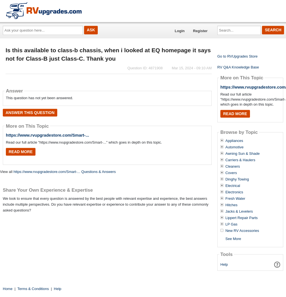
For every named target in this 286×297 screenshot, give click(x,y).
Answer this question (30, 112)
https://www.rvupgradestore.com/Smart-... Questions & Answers (64, 172)
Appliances (234, 141)
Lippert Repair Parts (241, 218)
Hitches (231, 205)
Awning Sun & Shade (242, 154)
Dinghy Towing (237, 179)
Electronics (234, 192)
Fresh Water (235, 199)
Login (180, 31)
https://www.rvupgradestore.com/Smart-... (47, 135)
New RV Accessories (242, 231)
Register (200, 31)
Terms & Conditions (33, 289)
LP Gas (231, 224)
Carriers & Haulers (240, 160)
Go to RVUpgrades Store (237, 56)
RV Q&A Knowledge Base (238, 67)
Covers (231, 173)
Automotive (234, 147)
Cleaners (232, 166)
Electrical (232, 186)
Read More (21, 151)
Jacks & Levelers (239, 211)
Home (8, 289)
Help (224, 264)
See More (233, 239)
